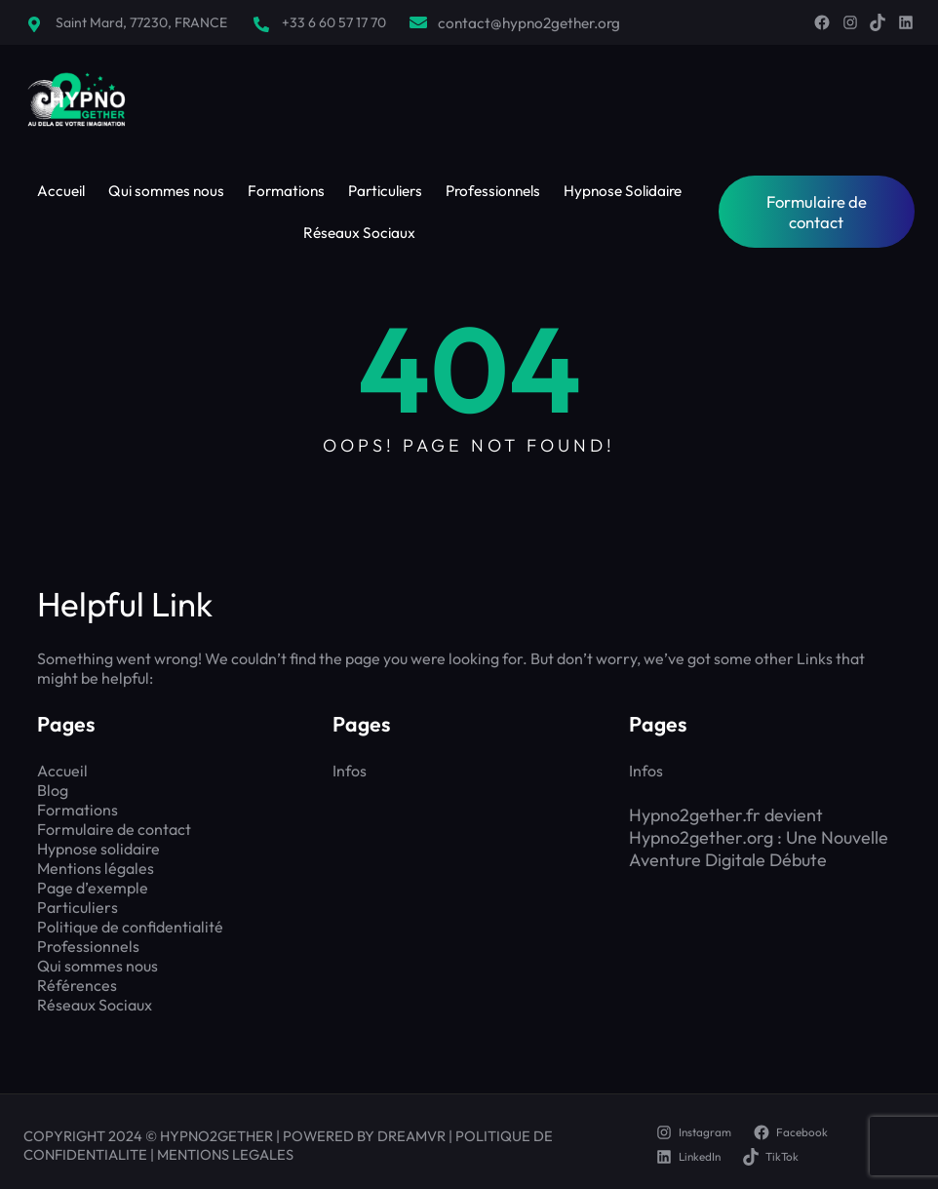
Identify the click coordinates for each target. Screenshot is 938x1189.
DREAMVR (411, 1136)
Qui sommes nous (97, 965)
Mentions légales (95, 868)
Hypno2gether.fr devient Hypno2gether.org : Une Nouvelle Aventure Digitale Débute (758, 837)
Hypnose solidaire (98, 848)
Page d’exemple (92, 887)
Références (77, 985)
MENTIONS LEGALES (225, 1154)
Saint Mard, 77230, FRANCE (141, 22)
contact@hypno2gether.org (529, 23)
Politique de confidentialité (130, 926)
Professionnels (88, 946)
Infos (349, 770)
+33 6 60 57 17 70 (334, 22)
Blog (52, 790)
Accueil (62, 770)
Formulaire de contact (816, 211)
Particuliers (77, 907)
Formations (77, 809)
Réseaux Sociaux (94, 1004)
